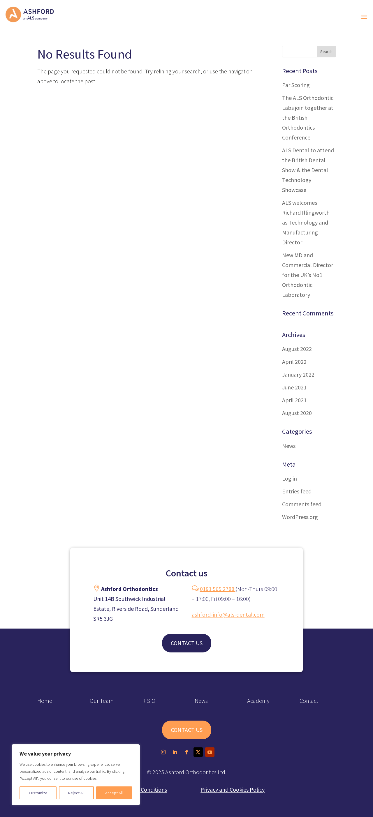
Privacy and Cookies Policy (232, 789)
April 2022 (294, 361)
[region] (76, 774)
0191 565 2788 (217, 588)
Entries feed (297, 491)
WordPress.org (300, 516)
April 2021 (294, 400)
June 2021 (294, 387)
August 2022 (297, 348)
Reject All (76, 792)
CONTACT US (187, 643)
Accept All (114, 792)
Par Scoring (296, 85)
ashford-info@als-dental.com (228, 614)
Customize (38, 792)
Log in (289, 478)
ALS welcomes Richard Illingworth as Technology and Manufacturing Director (306, 222)
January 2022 (298, 374)
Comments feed (301, 504)
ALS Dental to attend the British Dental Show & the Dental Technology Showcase (308, 170)
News (288, 445)
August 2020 (297, 413)
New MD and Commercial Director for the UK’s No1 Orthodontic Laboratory (307, 274)
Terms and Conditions (140, 789)
